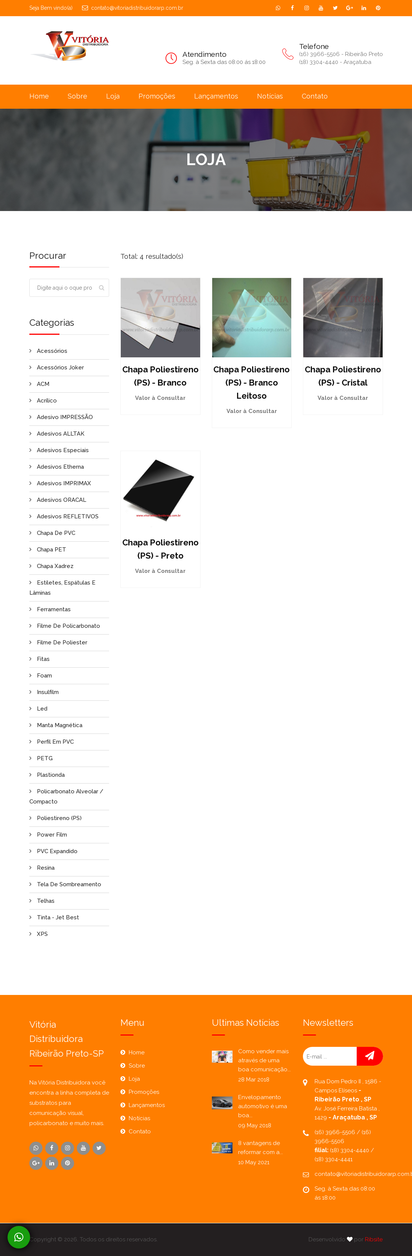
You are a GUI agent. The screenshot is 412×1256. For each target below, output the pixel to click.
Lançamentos (216, 96)
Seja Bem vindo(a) (51, 8)
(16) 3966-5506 (336, 1132)
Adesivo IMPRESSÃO (61, 417)
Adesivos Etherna (56, 466)
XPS (38, 934)
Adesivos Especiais (59, 450)
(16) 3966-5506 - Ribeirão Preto (341, 54)
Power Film (48, 834)
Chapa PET (47, 549)
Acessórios (48, 351)
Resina (42, 867)
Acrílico (43, 400)
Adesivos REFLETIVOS (64, 516)
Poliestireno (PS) (55, 818)
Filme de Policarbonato (64, 626)
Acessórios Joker (56, 367)
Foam (40, 675)
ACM (39, 384)
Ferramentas (50, 609)
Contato (315, 96)
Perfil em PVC (51, 741)
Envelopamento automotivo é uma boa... (262, 1106)
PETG (41, 758)
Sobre (77, 96)
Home (39, 96)
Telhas (42, 901)
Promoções (156, 96)
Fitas (39, 659)
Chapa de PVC (52, 533)
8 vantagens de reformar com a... (260, 1148)
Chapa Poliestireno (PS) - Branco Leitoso (251, 382)
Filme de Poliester (58, 642)
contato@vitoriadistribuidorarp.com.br (132, 8)
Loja (113, 96)
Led (38, 708)
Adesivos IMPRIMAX (60, 483)
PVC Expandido (53, 851)
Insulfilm (44, 692)
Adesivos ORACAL (57, 500)
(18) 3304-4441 (334, 1159)
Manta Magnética (55, 725)
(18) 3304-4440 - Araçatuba (335, 62)
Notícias (270, 96)
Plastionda (47, 775)
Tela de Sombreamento (65, 884)
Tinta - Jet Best (54, 917)
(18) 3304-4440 (350, 1150)
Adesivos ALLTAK (56, 433)
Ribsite (374, 1239)
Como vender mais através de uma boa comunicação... (264, 1060)
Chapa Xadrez (51, 566)
